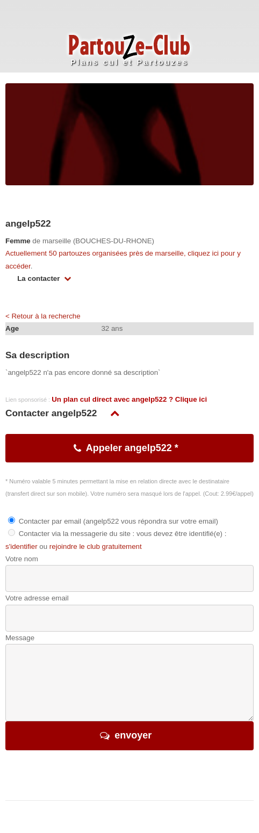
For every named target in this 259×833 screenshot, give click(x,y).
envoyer (133, 735)
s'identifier (21, 546)
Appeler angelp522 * (132, 448)
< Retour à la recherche (43, 316)
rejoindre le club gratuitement (95, 546)
